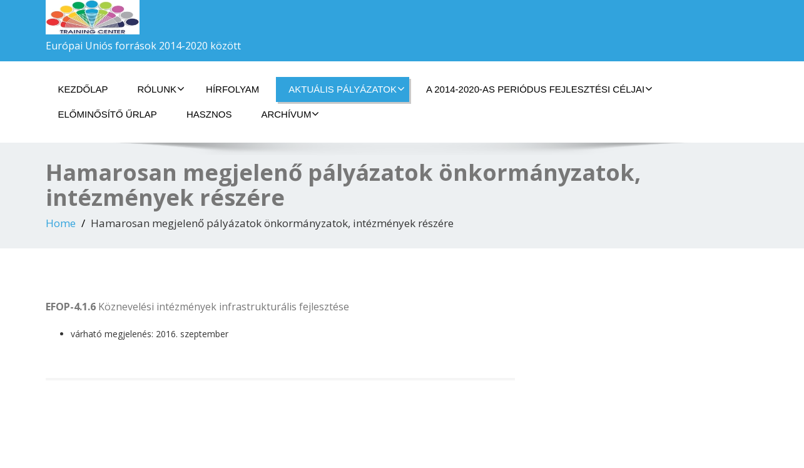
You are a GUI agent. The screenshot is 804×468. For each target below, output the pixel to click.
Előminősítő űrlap (107, 114)
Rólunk (161, 88)
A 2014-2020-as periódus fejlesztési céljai (539, 88)
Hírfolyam (232, 89)
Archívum (290, 114)
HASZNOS (209, 114)
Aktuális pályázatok (346, 88)
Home (61, 223)
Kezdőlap (83, 89)
